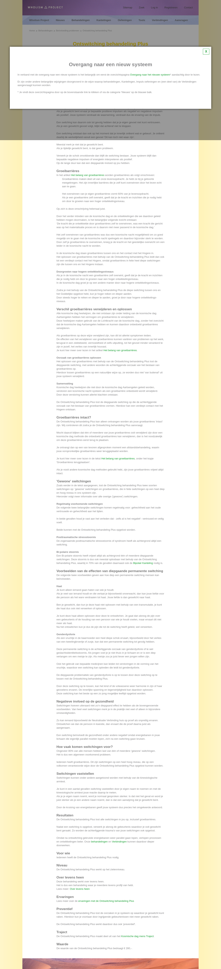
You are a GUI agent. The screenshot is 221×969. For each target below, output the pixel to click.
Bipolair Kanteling (143, 563)
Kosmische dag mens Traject (137, 936)
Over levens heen (80, 888)
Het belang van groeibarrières (87, 175)
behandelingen (99, 841)
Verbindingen (119, 841)
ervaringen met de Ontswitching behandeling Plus (106, 901)
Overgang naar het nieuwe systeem (150, 74)
